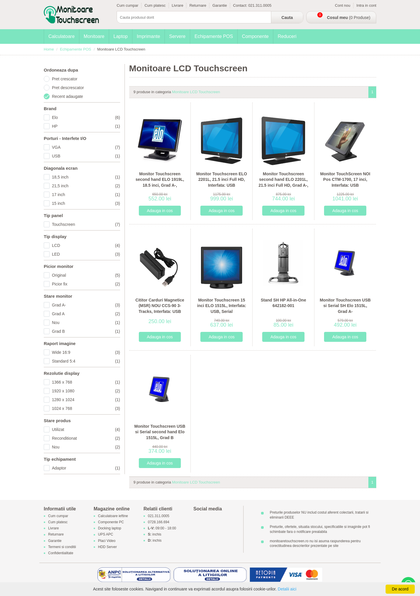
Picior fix (86, 284)
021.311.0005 (260, 5)
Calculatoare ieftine (113, 516)
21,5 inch (86, 186)
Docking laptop (109, 528)
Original (86, 275)
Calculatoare (61, 36)
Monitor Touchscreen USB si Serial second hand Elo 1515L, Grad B (160, 432)
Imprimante (148, 36)
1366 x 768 (86, 382)
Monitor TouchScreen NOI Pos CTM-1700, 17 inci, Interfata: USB (345, 179)
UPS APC (105, 535)
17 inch (86, 194)
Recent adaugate (67, 96)
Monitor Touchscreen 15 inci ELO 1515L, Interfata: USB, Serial (221, 306)
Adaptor (86, 468)
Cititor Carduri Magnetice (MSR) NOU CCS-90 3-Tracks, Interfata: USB (159, 306)
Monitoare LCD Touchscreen (196, 92)
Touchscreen (86, 224)
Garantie (219, 5)
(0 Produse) (348, 17)
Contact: (240, 5)
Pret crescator (64, 79)
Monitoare (94, 36)
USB (86, 156)
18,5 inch (86, 177)
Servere (177, 36)
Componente (255, 36)
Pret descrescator (68, 87)
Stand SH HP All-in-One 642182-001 (283, 303)
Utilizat (86, 429)
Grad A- (86, 305)
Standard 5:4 (86, 361)
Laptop (120, 36)
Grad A (86, 314)
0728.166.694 (158, 522)
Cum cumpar (127, 5)
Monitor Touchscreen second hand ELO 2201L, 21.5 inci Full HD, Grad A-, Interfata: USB (283, 182)
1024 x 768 (86, 408)
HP (86, 126)
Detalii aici (287, 589)
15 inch (86, 203)
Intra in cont (366, 5)
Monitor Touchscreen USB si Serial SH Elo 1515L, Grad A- (345, 306)
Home (49, 49)
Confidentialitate (60, 553)
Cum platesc (154, 5)
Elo (86, 117)
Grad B (86, 331)
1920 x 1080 (86, 391)
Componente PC (111, 522)
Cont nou (342, 5)
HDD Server (107, 547)
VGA (86, 147)
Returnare (197, 5)
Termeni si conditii (62, 547)
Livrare (177, 5)
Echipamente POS (214, 36)
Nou (86, 322)
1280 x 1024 (86, 400)
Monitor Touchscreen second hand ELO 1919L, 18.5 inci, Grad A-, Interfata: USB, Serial (160, 182)
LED (86, 254)
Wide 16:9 (86, 352)
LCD (86, 245)
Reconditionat (86, 438)
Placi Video (107, 541)
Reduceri (287, 36)
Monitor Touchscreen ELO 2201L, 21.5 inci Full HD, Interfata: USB (221, 179)
